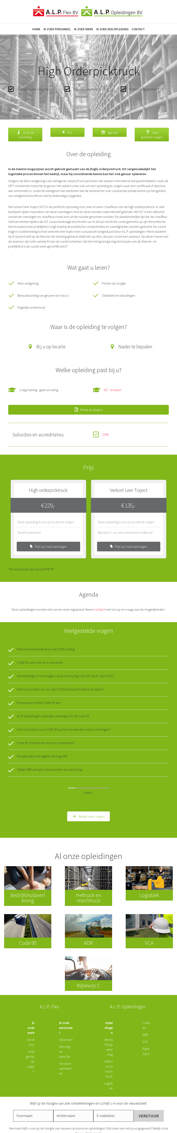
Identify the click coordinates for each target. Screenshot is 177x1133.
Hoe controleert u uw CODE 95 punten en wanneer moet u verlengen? (63, 729)
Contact (138, 29)
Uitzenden (66, 1013)
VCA (145, 1015)
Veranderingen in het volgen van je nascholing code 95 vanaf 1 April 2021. (65, 676)
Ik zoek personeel (57, 29)
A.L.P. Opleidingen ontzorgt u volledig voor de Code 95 (53, 716)
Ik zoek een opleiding (112, 29)
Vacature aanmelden (65, 1042)
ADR (145, 1008)
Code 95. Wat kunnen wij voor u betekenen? (46, 743)
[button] (88, 790)
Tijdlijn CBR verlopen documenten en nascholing (49, 769)
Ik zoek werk (83, 29)
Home (36, 29)
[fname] (33, 1089)
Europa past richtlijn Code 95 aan (39, 703)
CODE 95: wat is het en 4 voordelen (40, 662)
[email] (113, 1089)
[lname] (73, 1089)
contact (99, 609)
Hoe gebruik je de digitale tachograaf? (42, 756)
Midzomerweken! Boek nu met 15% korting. (46, 649)
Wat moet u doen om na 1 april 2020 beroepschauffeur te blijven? (60, 689)
